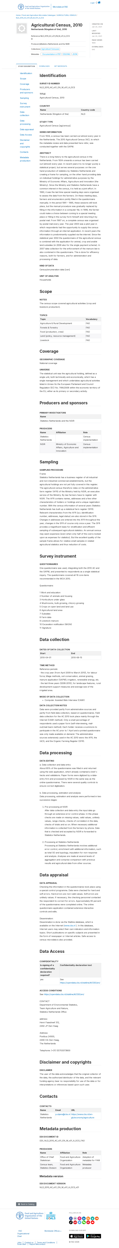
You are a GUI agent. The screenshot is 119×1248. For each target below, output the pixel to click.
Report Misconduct (37, 1244)
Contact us (29, 1242)
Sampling (24, 98)
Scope (23, 78)
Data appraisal (27, 129)
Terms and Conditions (46, 1242)
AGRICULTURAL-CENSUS (66, 15)
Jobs (19, 1242)
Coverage (24, 84)
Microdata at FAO (60, 7)
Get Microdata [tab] (60, 66)
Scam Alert (21, 1244)
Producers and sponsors (26, 91)
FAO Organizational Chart (23, 1233)
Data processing (25, 122)
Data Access (26, 134)
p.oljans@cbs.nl (62, 1114)
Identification (26, 73)
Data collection (24, 114)
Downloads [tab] (44, 66)
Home (18, 15)
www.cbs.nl (69, 925)
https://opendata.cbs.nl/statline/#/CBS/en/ (80, 982)
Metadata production (25, 159)
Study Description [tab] (26, 66)
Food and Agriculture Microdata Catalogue (38, 15)
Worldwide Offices (52, 1231)
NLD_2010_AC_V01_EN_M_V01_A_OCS (30, 18)
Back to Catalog (26, 1204)
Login (92, 3)
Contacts (24, 152)
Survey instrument (25, 105)
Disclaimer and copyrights (25, 143)
